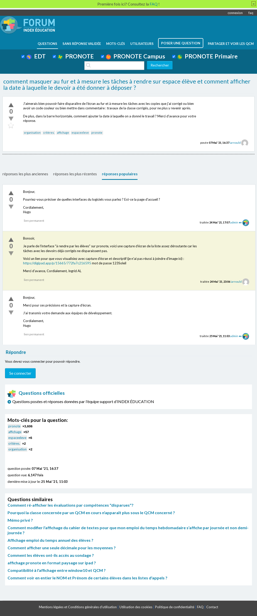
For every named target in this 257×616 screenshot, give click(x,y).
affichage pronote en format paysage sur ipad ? (52, 562)
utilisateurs (142, 44)
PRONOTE (76, 56)
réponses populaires (120, 174)
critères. (48, 132)
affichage (63, 132)
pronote (96, 132)
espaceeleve (80, 132)
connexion (235, 13)
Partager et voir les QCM (231, 44)
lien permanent (34, 220)
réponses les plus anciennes (25, 174)
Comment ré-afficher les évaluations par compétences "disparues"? (71, 505)
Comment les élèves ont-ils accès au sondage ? (51, 555)
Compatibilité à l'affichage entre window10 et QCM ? (57, 570)
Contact (212, 607)
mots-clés (115, 44)
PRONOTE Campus (135, 56)
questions (47, 44)
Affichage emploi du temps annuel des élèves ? (50, 540)
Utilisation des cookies (135, 607)
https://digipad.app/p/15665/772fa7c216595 (57, 263)
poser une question (180, 43)
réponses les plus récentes (75, 174)
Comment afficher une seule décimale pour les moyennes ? (62, 547)
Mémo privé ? (20, 520)
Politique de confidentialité (174, 607)
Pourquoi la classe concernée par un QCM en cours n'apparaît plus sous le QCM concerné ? (91, 512)
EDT (36, 56)
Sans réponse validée (81, 44)
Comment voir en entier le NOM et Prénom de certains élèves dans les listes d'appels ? (87, 577)
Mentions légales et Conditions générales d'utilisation (78, 607)
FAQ (200, 607)
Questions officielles (36, 393)
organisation (32, 132)
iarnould (235, 142)
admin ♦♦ (235, 222)
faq (250, 13)
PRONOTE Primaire (207, 56)
